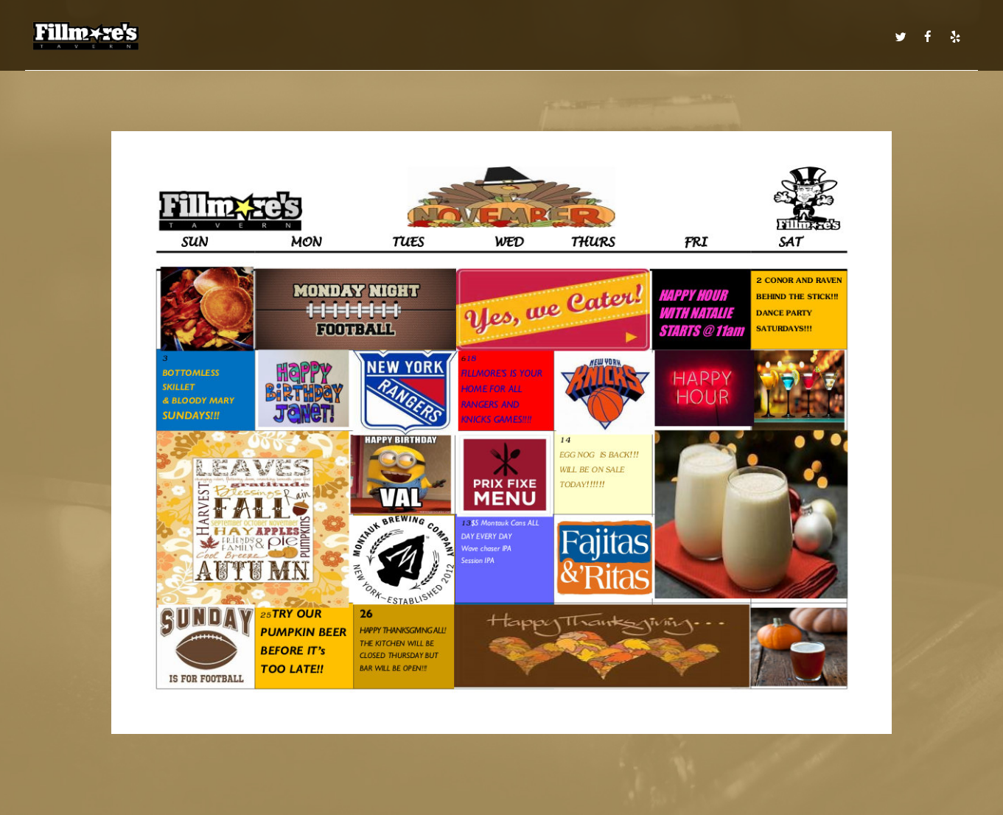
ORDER (794, 36)
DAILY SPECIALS (348, 36)
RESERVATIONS (733, 36)
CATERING (619, 36)
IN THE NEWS (850, 36)
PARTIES (670, 36)
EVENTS (510, 36)
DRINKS (412, 36)
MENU (288, 36)
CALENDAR (562, 36)
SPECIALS (461, 36)
